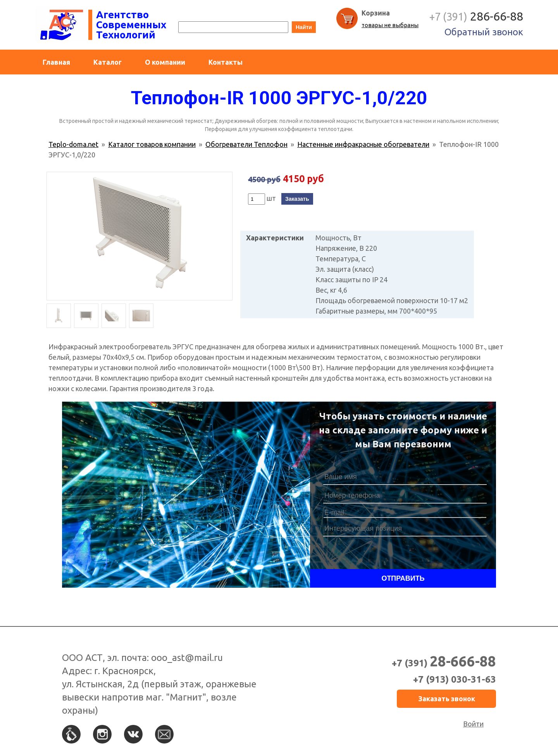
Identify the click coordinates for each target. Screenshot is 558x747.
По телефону (71, 734)
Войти (473, 724)
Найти (304, 27)
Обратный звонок (483, 32)
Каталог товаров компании (152, 144)
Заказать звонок (446, 698)
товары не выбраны (390, 25)
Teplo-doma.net (73, 144)
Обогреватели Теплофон (246, 144)
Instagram (102, 734)
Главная (56, 62)
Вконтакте (133, 734)
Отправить (402, 578)
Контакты (225, 62)
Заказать (297, 199)
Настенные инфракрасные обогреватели (363, 144)
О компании (165, 62)
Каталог (107, 62)
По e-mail (164, 734)
